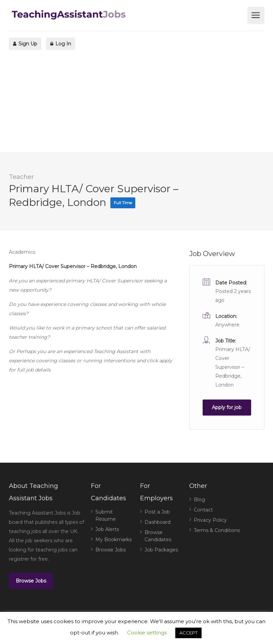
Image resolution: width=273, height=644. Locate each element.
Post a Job (157, 512)
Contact (203, 510)
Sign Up (25, 44)
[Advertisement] (136, 104)
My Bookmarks (113, 539)
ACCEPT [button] (188, 632)
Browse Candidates (158, 536)
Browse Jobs (31, 581)
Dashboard (157, 522)
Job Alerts (107, 529)
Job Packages (161, 550)
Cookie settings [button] (147, 632)
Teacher (21, 177)
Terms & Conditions (217, 530)
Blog (199, 499)
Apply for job (227, 407)
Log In (60, 44)
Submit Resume (105, 515)
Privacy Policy (210, 520)
